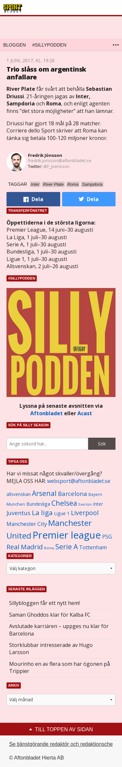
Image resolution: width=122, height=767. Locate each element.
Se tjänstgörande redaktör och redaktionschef (61, 744)
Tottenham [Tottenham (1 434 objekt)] (93, 547)
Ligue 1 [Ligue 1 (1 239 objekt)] (62, 513)
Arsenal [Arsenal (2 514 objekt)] (44, 493)
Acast (84, 413)
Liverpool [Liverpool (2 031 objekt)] (85, 512)
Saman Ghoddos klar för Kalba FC (49, 614)
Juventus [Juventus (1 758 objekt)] (19, 513)
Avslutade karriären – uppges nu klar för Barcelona (59, 630)
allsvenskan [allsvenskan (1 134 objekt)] (19, 494)
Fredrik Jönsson (45, 155)
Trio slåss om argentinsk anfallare (46, 73)
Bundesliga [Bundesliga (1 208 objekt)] (38, 504)
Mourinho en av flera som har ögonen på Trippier (59, 667)
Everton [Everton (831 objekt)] (85, 504)
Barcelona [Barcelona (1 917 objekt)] (72, 493)
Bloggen (14, 45)
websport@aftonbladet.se (78, 481)
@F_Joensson (56, 166)
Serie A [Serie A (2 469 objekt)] (66, 546)
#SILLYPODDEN (49, 45)
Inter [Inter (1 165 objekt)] (98, 504)
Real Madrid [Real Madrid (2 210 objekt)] (25, 546)
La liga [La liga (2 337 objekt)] (42, 512)
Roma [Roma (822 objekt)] (49, 548)
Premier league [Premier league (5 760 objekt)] (67, 534)
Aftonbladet (46, 413)
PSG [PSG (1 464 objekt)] (107, 536)
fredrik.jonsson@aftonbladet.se (59, 160)
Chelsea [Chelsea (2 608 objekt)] (64, 503)
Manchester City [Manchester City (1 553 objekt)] (27, 523)
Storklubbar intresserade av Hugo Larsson (51, 648)
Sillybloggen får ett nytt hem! (44, 603)
